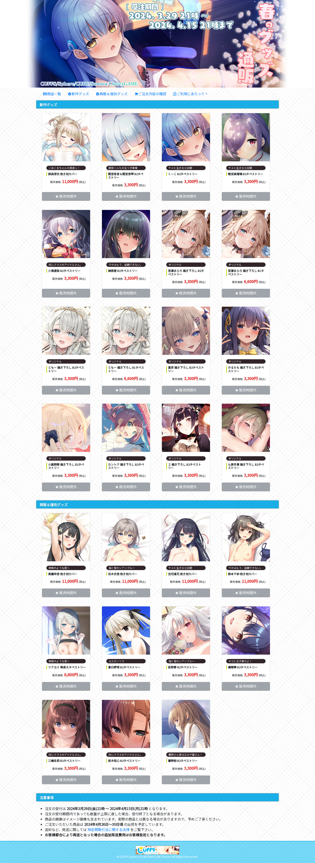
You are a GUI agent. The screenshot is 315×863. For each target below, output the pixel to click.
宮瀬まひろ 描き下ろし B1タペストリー (246, 272)
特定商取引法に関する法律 (109, 829)
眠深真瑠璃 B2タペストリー (245, 174)
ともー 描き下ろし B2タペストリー (66, 369)
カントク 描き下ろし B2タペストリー (126, 466)
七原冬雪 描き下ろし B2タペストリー (246, 466)
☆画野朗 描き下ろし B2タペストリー (66, 466)
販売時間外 (68, 196)
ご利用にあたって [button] (191, 93)
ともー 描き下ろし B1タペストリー (126, 369)
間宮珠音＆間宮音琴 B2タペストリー (125, 176)
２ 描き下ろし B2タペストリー (184, 466)
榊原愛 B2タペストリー (123, 271)
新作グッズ (80, 93)
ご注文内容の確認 (152, 93)
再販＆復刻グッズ (114, 93)
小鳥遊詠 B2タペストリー (64, 271)
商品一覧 (54, 93)
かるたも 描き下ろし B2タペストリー (246, 369)
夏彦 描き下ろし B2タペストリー (186, 369)
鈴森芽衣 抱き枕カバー (62, 174)
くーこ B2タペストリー (183, 174)
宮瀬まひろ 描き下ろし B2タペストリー (186, 272)
